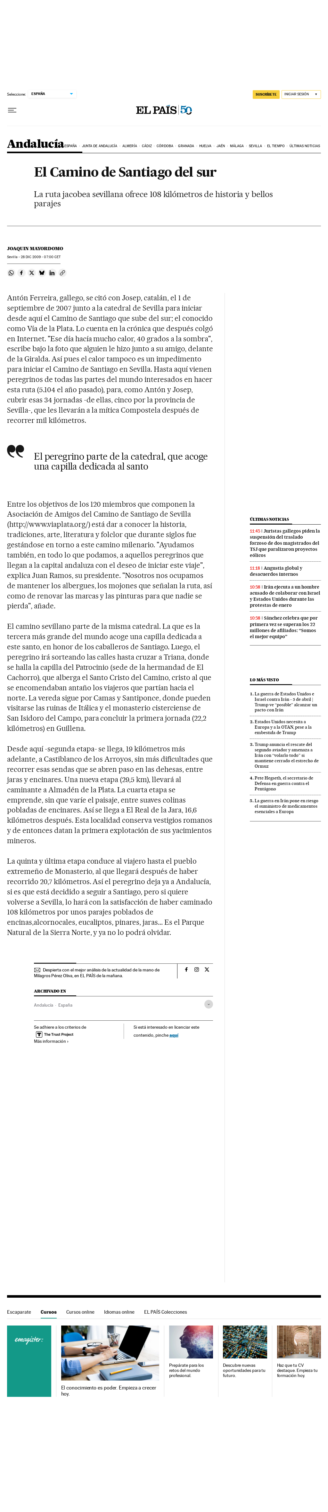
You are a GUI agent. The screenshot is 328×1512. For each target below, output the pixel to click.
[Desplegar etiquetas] (208, 1004)
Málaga (237, 146)
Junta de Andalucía (100, 146)
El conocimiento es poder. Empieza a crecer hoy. (108, 1391)
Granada (186, 146)
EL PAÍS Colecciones (165, 1312)
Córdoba (165, 146)
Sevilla (255, 146)
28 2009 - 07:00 (41, 257)
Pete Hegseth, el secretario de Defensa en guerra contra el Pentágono (284, 783)
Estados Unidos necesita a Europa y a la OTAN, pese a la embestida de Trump (283, 727)
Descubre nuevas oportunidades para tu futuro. (244, 1370)
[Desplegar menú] (12, 110)
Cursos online (80, 1312)
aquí (173, 1035)
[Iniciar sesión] (301, 94)
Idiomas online (119, 1312)
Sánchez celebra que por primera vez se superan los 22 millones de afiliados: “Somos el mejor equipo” (284, 627)
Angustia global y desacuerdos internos (276, 571)
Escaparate (19, 1312)
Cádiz (147, 146)
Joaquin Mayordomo (35, 248)
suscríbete (266, 94)
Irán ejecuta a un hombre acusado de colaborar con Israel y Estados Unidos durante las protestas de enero (285, 596)
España (70, 146)
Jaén (221, 146)
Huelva (205, 146)
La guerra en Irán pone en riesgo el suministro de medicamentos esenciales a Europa (286, 806)
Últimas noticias (305, 146)
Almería (129, 146)
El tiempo (276, 146)
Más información (51, 1041)
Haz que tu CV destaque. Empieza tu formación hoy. (297, 1370)
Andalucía (35, 144)
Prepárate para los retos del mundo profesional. (186, 1370)
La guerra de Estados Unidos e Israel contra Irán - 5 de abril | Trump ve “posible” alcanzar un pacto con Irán (286, 702)
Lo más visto (264, 679)
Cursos (49, 1312)
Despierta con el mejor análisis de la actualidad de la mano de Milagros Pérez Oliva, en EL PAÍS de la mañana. (97, 972)
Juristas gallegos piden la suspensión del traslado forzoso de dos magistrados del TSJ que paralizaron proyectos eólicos (285, 543)
